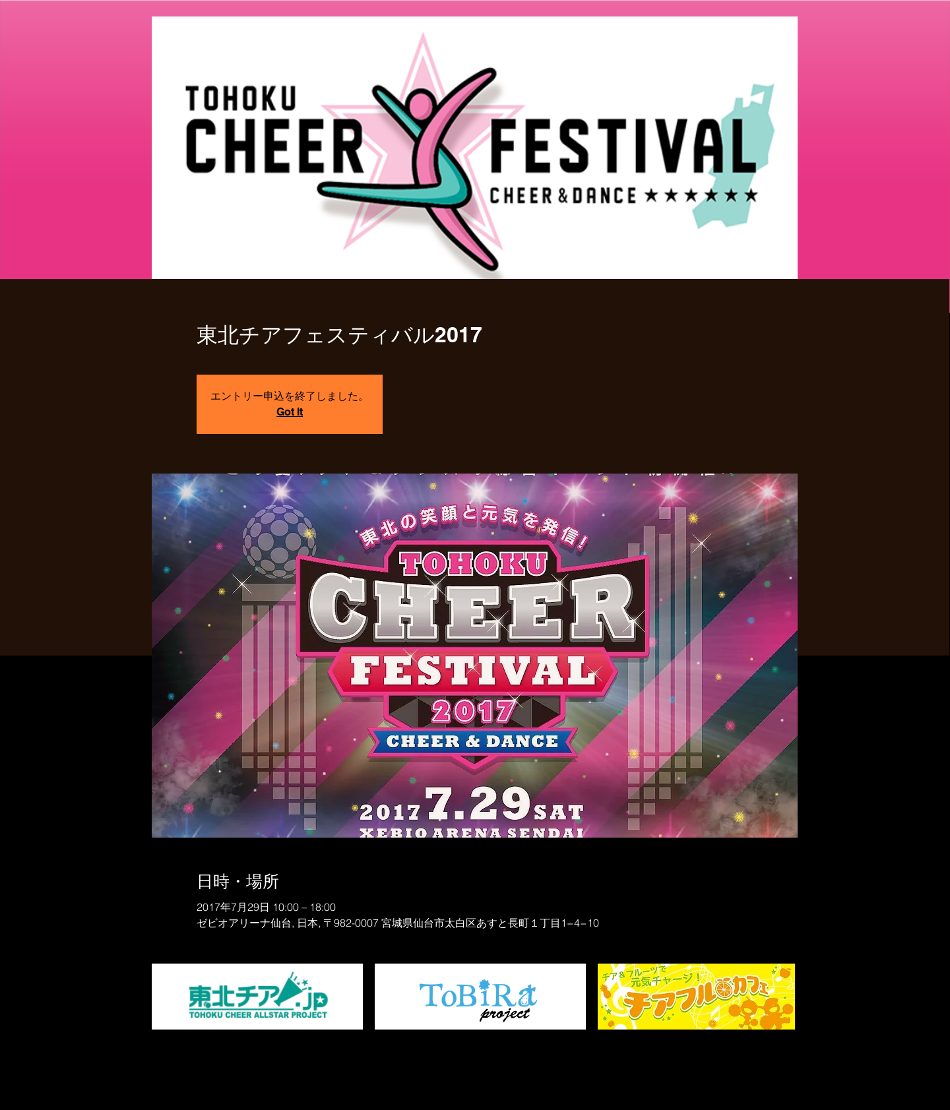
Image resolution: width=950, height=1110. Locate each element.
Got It (289, 412)
